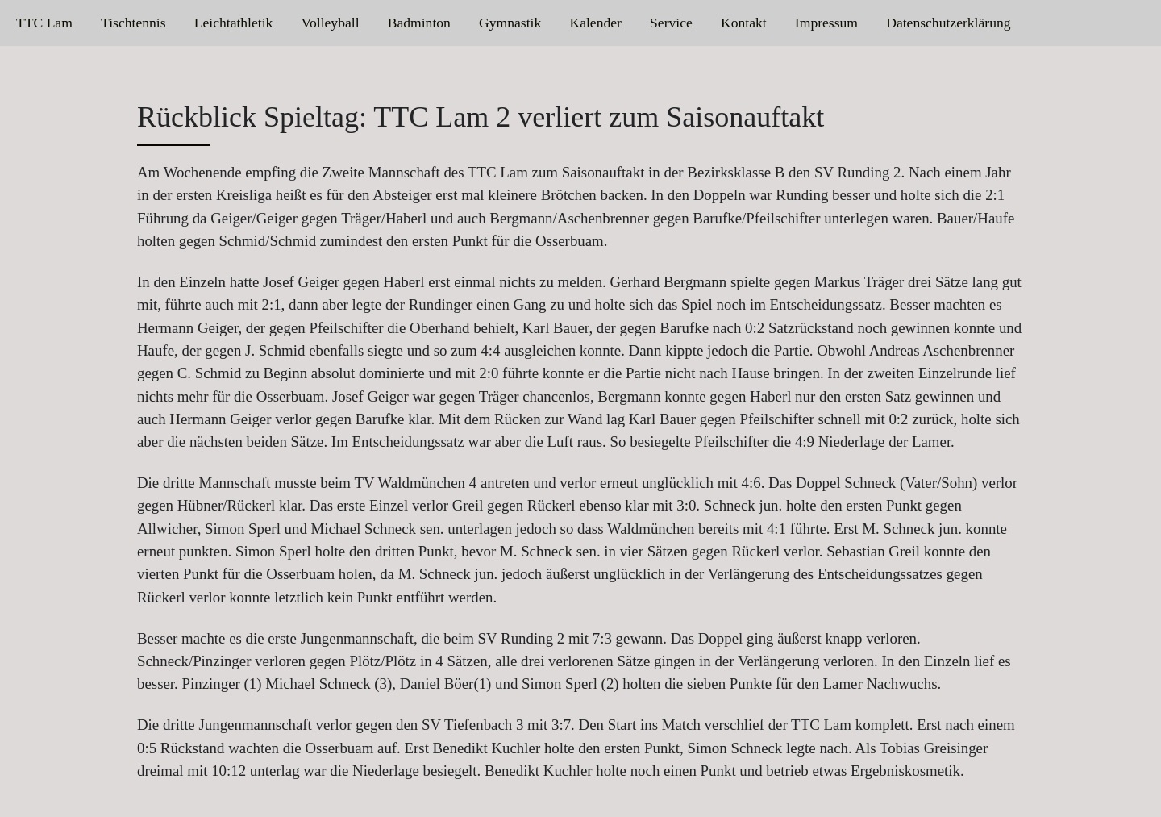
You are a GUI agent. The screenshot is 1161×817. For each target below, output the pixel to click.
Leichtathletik (233, 23)
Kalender (595, 23)
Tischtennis (133, 23)
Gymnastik (510, 23)
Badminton (419, 23)
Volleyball (331, 23)
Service (671, 23)
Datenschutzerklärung (948, 23)
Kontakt (744, 23)
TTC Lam (44, 23)
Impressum (826, 23)
